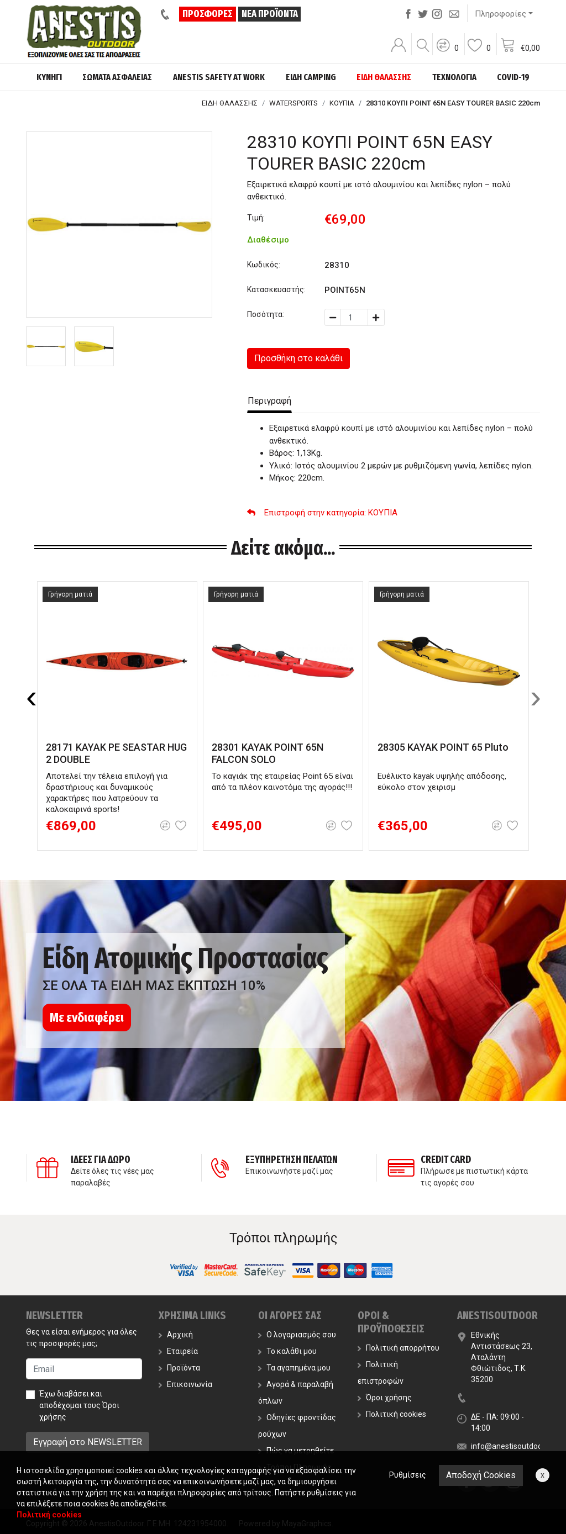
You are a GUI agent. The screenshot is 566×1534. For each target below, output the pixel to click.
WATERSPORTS (293, 103)
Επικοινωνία (185, 1384)
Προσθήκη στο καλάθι (298, 358)
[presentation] (31, 696)
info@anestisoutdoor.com (516, 1446)
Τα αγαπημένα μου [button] (294, 1367)
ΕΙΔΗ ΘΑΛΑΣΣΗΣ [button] (384, 77)
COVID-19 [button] (513, 77)
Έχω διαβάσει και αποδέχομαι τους (79, 1405)
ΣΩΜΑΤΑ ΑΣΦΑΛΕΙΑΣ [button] (117, 77)
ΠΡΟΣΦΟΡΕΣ (208, 14)
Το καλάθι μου (287, 1351)
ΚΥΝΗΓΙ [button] (49, 77)
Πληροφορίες (500, 14)
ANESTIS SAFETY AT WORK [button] (219, 77)
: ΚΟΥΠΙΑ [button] (322, 513)
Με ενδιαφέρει (87, 1017)
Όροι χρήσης (385, 1397)
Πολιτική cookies (392, 1414)
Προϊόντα (179, 1367)
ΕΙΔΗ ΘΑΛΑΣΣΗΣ (230, 103)
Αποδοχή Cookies (481, 1475)
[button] (447, 52)
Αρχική (176, 1334)
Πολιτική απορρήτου (398, 1347)
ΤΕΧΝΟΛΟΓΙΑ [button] (454, 77)
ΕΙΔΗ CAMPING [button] (311, 77)
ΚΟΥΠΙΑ (341, 103)
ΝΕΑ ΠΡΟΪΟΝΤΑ (270, 14)
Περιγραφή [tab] (269, 401)
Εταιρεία (178, 1351)
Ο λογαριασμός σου (297, 1334)
